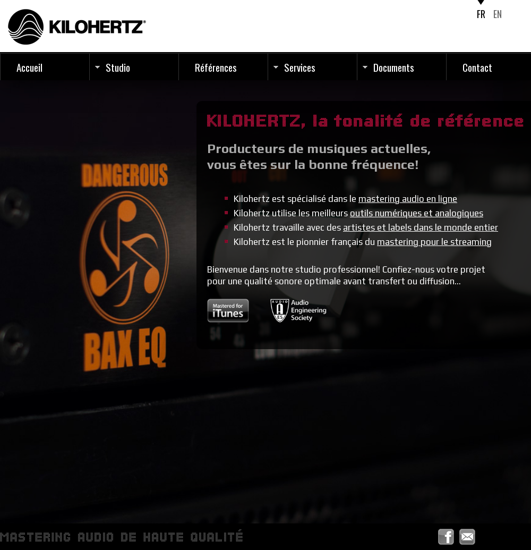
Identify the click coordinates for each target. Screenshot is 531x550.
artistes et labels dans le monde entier (420, 227)
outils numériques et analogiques (416, 213)
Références (216, 67)
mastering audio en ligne (407, 198)
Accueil (29, 67)
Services (299, 67)
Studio (118, 67)
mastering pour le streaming (434, 241)
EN (497, 14)
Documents (393, 67)
